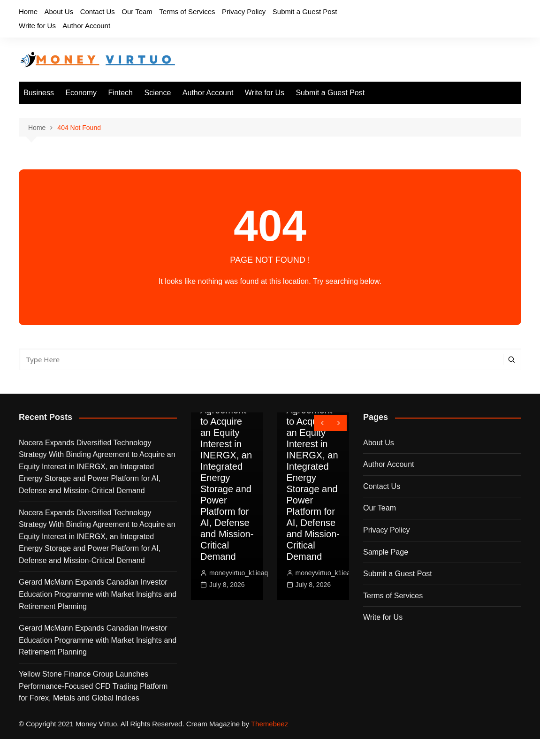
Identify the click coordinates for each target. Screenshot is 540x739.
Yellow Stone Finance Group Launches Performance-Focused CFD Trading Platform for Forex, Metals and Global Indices (93, 686)
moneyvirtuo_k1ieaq (238, 573)
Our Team (137, 11)
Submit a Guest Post (305, 11)
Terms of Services (187, 11)
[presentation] (322, 423)
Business (38, 93)
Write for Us (37, 26)
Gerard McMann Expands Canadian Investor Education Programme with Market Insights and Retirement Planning (97, 594)
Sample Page (385, 552)
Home (28, 11)
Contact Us (97, 11)
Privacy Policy (244, 11)
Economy (81, 93)
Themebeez (269, 724)
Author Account (86, 26)
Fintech (120, 93)
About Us (58, 11)
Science (157, 93)
